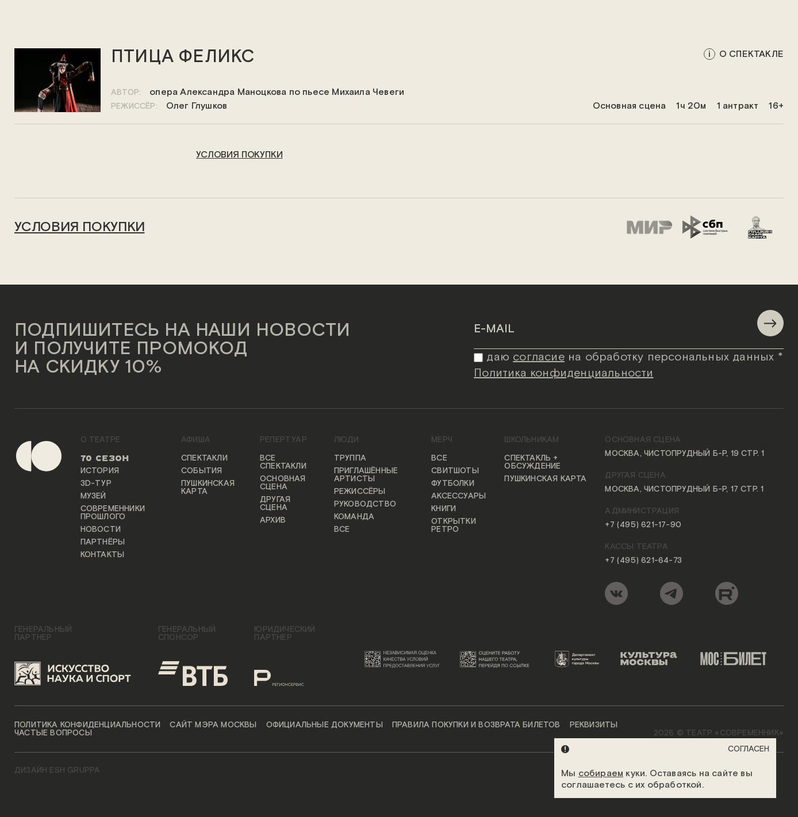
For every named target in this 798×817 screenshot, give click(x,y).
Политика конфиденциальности (87, 725)
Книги (443, 509)
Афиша (195, 440)
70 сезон (104, 458)
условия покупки (239, 155)
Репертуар (283, 440)
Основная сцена (283, 483)
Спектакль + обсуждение (532, 462)
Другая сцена (275, 504)
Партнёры (102, 542)
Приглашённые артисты (366, 475)
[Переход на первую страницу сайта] (29, 523)
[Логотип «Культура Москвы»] (653, 658)
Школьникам (531, 440)
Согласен (748, 749)
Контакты (102, 555)
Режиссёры (360, 492)
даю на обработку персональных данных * (634, 357)
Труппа (350, 458)
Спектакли (204, 458)
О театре (100, 440)
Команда (354, 517)
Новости (100, 530)
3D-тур (96, 484)
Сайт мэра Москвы (213, 725)
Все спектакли (283, 462)
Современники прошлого (112, 513)
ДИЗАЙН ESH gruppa (57, 770)
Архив (273, 520)
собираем (601, 774)
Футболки (452, 484)
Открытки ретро (453, 525)
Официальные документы (324, 725)
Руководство (365, 504)
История (99, 471)
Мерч (441, 440)
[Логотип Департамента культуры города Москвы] (580, 658)
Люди (346, 440)
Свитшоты (455, 471)
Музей (93, 496)
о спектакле (751, 54)
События (201, 471)
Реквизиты (594, 725)
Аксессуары (458, 496)
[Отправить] (770, 323)
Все (342, 530)
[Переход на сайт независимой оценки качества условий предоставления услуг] (404, 658)
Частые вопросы (53, 733)
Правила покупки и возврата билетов (476, 725)
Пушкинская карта (208, 488)
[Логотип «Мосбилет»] (738, 658)
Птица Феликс (183, 57)
